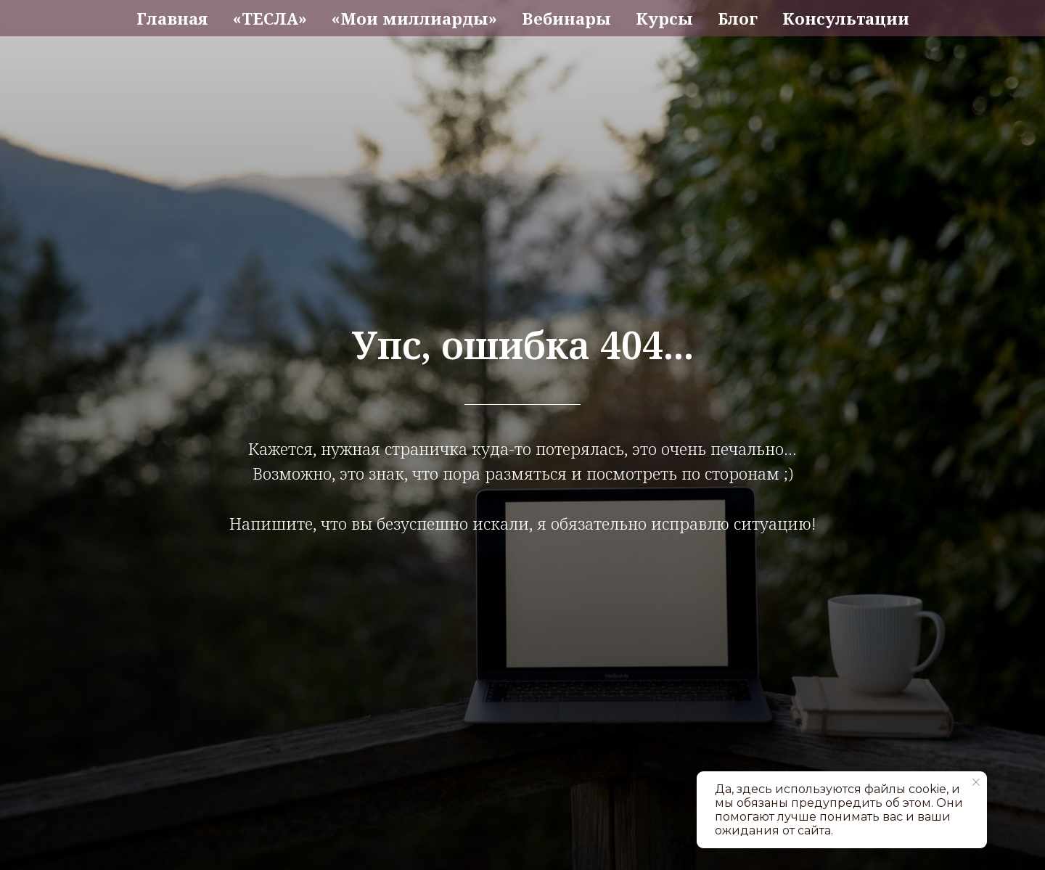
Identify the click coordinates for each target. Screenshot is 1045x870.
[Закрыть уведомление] (976, 782)
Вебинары (566, 18)
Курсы (664, 18)
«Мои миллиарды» (414, 18)
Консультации (845, 18)
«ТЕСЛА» (270, 18)
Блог (738, 18)
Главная (172, 18)
